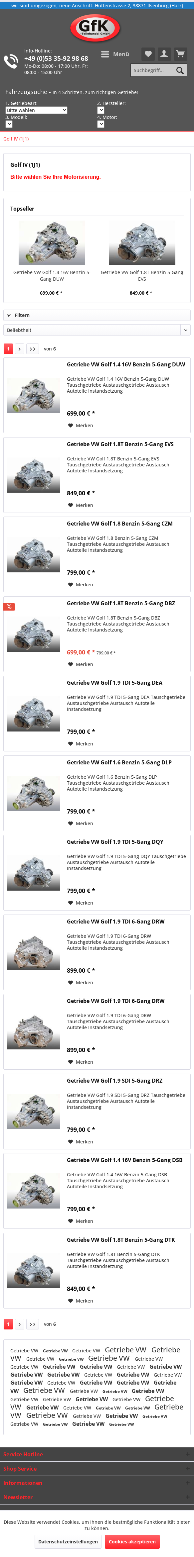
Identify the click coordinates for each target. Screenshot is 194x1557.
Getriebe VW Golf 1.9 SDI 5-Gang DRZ (114, 1080)
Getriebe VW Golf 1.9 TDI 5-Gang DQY (115, 841)
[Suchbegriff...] (158, 70)
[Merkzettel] (148, 54)
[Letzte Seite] (32, 348)
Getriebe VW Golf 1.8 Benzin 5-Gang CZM (120, 523)
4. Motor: (107, 117)
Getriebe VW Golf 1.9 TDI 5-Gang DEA (114, 682)
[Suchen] (180, 70)
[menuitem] (114, 54)
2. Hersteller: (111, 103)
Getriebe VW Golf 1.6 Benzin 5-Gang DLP (119, 762)
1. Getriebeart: (21, 103)
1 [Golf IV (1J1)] (8, 348)
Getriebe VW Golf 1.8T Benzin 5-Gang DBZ (121, 603)
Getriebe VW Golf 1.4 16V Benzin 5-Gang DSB (125, 1160)
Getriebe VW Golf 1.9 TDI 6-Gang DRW (115, 921)
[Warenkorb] (180, 54)
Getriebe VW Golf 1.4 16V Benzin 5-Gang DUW (52, 275)
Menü (115, 53)
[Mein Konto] (164, 54)
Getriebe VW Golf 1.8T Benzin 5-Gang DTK (121, 1239)
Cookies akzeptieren (132, 1541)
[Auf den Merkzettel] (80, 426)
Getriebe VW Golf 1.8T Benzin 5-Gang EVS (142, 275)
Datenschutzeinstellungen (68, 1541)
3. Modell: (16, 117)
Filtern (18, 315)
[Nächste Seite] (19, 348)
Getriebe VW (25, 1350)
